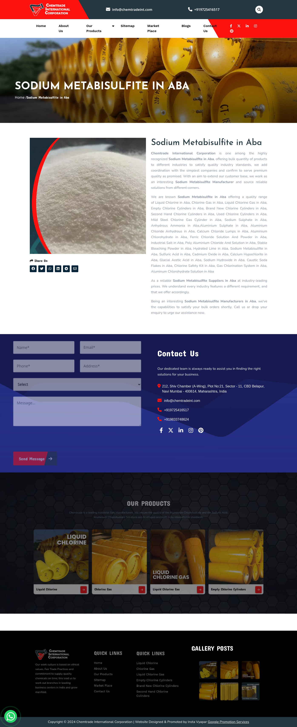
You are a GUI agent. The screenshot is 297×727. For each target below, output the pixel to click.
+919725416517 (204, 9)
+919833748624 (173, 419)
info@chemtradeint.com (129, 9)
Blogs (186, 26)
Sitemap (127, 26)
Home (41, 26)
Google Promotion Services (228, 722)
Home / (21, 97)
